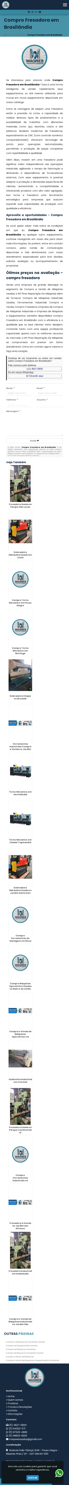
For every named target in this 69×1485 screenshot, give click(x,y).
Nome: (10, 388)
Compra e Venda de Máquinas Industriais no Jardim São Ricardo (20, 1322)
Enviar (34, 440)
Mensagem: (13, 411)
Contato (12, 1410)
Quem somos (15, 1400)
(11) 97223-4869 (18, 1432)
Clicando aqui (34, 376)
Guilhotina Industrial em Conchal (20, 1080)
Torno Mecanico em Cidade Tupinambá (20, 841)
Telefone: (12, 399)
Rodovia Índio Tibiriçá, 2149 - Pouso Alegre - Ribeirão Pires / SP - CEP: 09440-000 (32, 1452)
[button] (65, 5)
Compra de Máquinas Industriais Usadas (25, 1353)
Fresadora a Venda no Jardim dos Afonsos (20, 1226)
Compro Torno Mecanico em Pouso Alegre (20, 603)
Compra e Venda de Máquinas (20, 1356)
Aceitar (32, 1477)
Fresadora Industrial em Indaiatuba (20, 1272)
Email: (41, 388)
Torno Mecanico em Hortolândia (20, 793)
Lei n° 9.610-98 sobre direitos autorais (23, 455)
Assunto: (42, 399)
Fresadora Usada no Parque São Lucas (20, 505)
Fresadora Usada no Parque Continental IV (20, 1130)
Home (11, 1396)
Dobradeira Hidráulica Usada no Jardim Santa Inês (20, 890)
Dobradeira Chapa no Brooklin (20, 697)
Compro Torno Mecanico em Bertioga (20, 651)
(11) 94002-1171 (17, 1428)
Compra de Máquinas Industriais (21, 1349)
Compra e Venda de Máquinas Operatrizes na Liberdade (20, 1035)
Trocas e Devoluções (20, 1407)
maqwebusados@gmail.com (25, 1439)
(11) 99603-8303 (18, 1435)
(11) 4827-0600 (35, 369)
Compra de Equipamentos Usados (21, 1345)
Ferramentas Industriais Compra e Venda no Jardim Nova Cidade (20, 747)
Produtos (13, 1403)
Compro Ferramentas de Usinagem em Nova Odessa (20, 939)
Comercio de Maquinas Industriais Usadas (25, 1342)
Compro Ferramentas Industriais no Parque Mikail (20, 1179)
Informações (15, 1414)
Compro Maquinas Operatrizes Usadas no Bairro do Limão (20, 986)
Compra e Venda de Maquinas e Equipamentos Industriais (32, 1360)
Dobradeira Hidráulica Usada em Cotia (20, 555)
